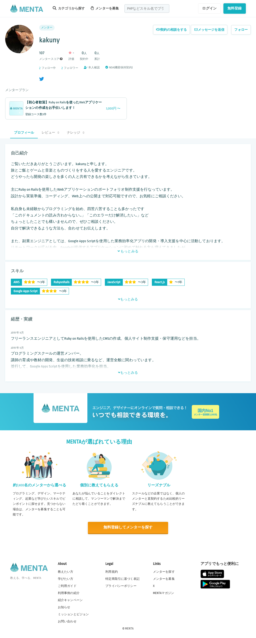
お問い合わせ (67, 621)
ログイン (209, 8)
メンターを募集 (104, 8)
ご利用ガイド (67, 585)
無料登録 (234, 8)
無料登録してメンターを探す (128, 527)
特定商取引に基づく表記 (122, 578)
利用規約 (111, 571)
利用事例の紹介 (69, 592)
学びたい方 (65, 578)
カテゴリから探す (69, 8)
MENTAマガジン (163, 592)
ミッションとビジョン (73, 614)
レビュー (50, 132)
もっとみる (128, 251)
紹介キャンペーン (70, 600)
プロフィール (24, 132)
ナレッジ (75, 132)
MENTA (129, 628)
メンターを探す (164, 571)
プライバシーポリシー (121, 585)
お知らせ (64, 607)
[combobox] (146, 8)
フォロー (241, 29)
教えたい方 (65, 571)
